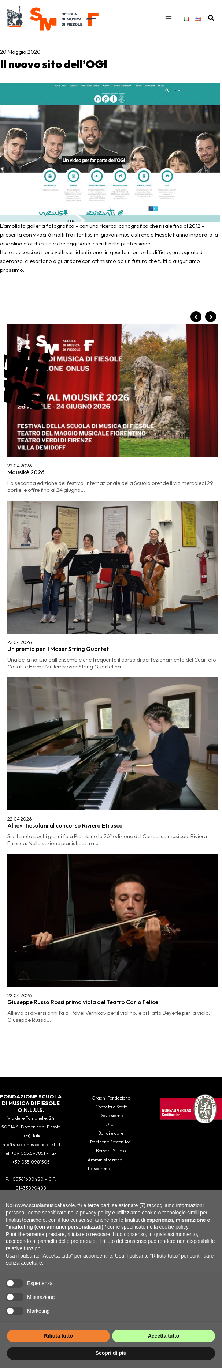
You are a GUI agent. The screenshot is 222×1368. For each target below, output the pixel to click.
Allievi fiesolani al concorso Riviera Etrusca (65, 452)
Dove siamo (111, 1115)
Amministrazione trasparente (105, 1164)
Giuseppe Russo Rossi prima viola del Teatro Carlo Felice (82, 504)
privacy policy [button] (95, 1213)
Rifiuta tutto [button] (58, 1336)
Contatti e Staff (111, 1106)
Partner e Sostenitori (111, 1142)
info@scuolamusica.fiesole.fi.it (30, 1144)
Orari (110, 1124)
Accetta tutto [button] (164, 1336)
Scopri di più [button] (111, 1353)
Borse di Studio (111, 1150)
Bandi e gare (110, 1133)
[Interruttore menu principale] (168, 18)
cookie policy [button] (173, 1227)
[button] (211, 18)
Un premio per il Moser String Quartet (58, 400)
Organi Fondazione (111, 1098)
